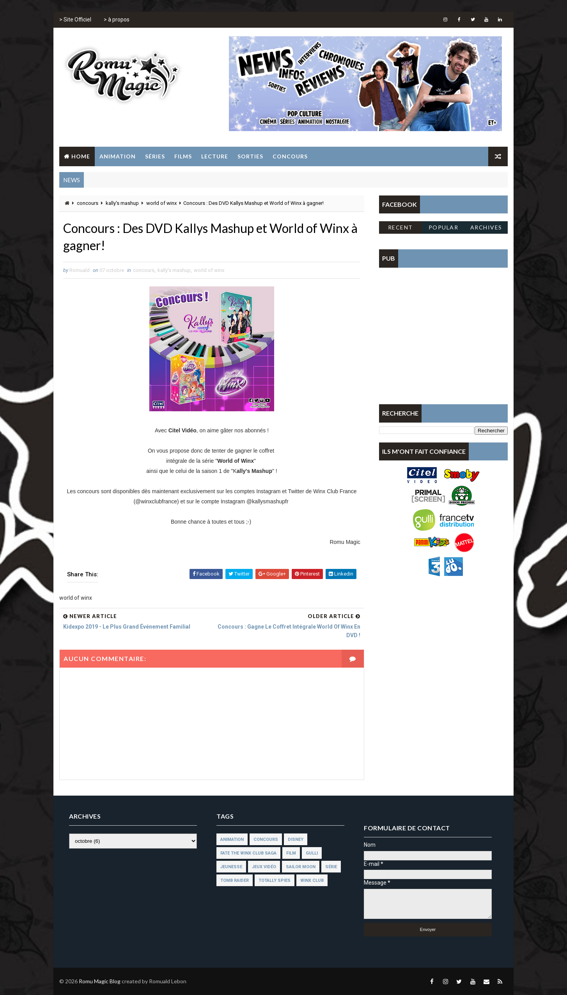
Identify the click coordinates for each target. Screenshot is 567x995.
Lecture (214, 156)
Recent (400, 227)
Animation (117, 156)
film (291, 853)
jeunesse (231, 866)
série (331, 866)
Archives (486, 227)
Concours (290, 156)
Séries (155, 156)
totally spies (275, 880)
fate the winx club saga (248, 853)
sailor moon (300, 866)
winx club (312, 880)
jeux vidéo (264, 866)
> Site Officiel (75, 19)
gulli (312, 853)
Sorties (250, 156)
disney (295, 839)
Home (80, 156)
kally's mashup (122, 203)
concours (87, 203)
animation (232, 839)
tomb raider (234, 880)
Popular (444, 227)
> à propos (116, 19)
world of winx (161, 203)
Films (183, 156)
